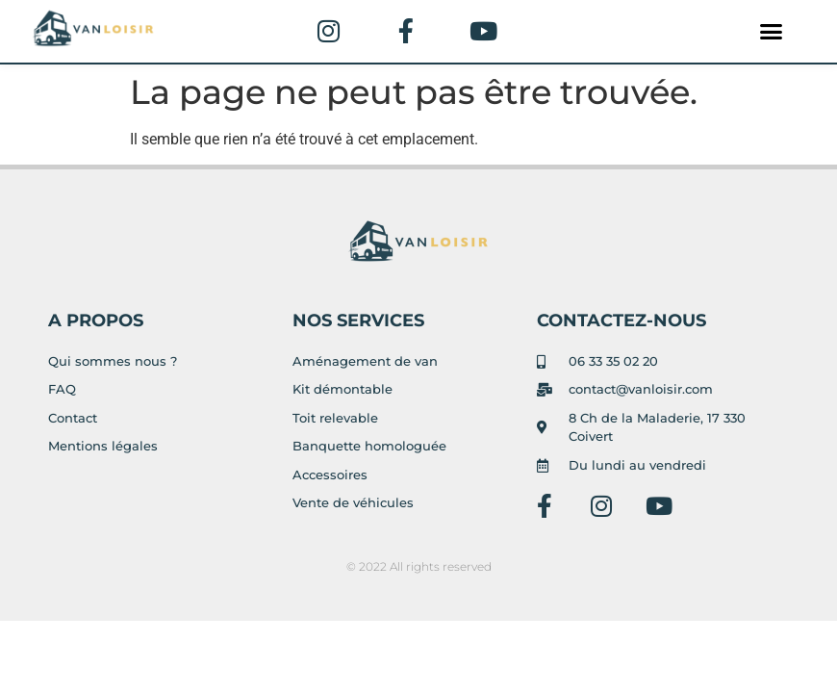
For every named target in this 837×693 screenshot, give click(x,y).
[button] (771, 31)
